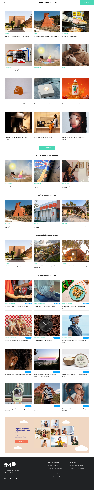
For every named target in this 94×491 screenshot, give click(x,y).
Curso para (76, 466)
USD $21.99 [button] (86, 304)
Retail (63, 67)
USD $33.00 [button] (57, 304)
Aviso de (76, 472)
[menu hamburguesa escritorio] (3, 2)
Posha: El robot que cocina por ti (43, 138)
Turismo (7, 33)
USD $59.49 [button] (28, 407)
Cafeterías (36, 33)
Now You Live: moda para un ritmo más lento (74, 70)
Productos (55, 469)
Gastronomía (65, 33)
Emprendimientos (53, 472)
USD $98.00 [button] (28, 338)
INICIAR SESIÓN (87, 2)
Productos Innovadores (10, 304)
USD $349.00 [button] (56, 338)
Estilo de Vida (8, 67)
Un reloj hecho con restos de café (43, 341)
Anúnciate (73, 463)
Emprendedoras (8, 183)
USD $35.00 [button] (85, 338)
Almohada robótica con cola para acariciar (46, 307)
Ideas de (53, 466)
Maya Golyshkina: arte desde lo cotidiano (45, 70)
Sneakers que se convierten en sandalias (16, 341)
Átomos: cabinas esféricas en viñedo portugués (75, 266)
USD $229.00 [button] (28, 304)
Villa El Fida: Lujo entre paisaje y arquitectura (17, 36)
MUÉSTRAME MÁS (47, 148)
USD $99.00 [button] (85, 407)
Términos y (77, 469)
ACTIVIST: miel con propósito (13, 70)
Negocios (53, 463)
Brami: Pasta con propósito (69, 36)
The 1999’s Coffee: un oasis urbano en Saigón (74, 226)
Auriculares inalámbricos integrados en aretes (18, 375)
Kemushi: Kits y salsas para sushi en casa (73, 104)
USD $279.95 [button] (56, 407)
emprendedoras (37, 67)
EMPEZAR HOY (21, 442)
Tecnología (36, 135)
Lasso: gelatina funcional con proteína (15, 104)
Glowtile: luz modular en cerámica (43, 104)
